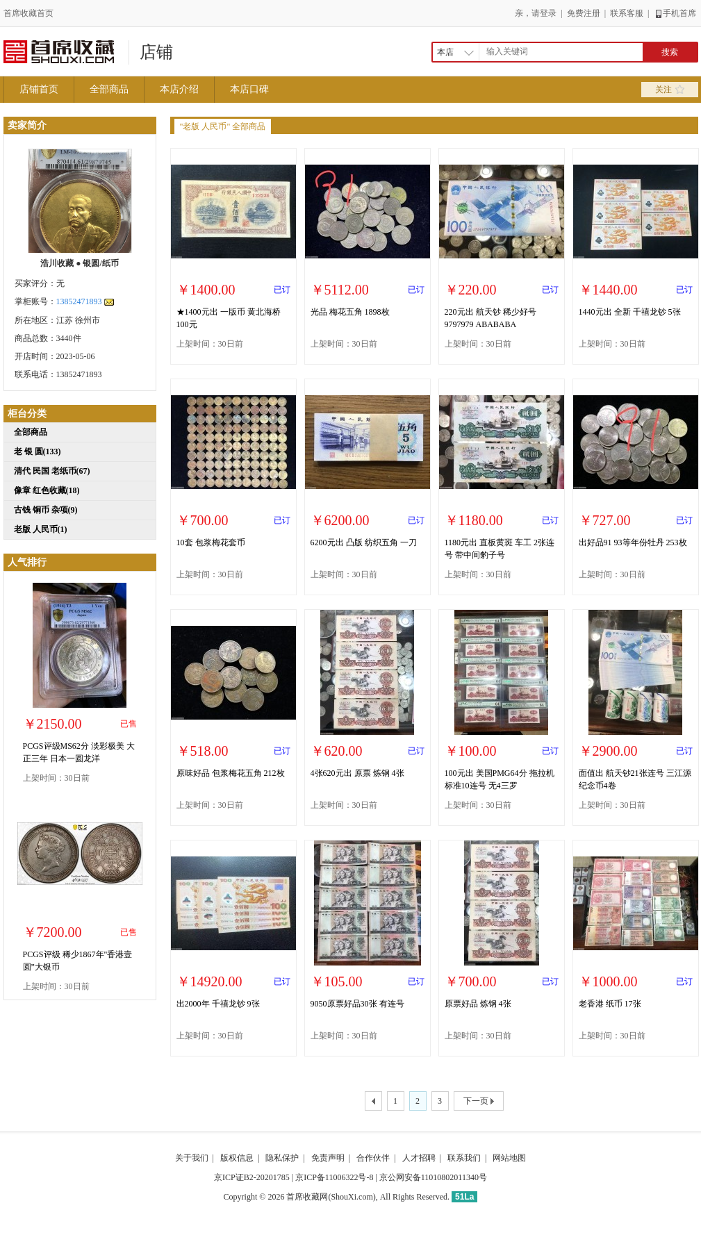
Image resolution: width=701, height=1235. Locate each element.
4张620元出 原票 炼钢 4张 (357, 773)
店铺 (156, 52)
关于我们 (191, 1158)
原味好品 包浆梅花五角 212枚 (230, 773)
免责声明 (328, 1158)
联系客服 (626, 13)
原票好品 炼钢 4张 (478, 1004)
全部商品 (109, 89)
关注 (669, 89)
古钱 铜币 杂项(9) (46, 510)
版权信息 (237, 1158)
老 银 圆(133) (37, 451)
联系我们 (464, 1158)
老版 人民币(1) (40, 529)
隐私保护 (282, 1158)
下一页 (478, 1102)
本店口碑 (249, 89)
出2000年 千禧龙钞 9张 (218, 1004)
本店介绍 (179, 89)
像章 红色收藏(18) (47, 490)
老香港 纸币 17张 (610, 1004)
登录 (548, 13)
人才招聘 (419, 1158)
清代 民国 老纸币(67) (52, 471)
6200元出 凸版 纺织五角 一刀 (364, 542)
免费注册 (583, 13)
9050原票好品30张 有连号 (357, 1004)
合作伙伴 (373, 1158)
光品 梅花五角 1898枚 (350, 312)
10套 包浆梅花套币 (210, 542)
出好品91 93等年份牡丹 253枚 (633, 542)
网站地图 (509, 1158)
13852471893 (79, 301)
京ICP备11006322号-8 (334, 1177)
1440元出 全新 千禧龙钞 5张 (630, 312)
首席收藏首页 (28, 13)
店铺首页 (38, 89)
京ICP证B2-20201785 (252, 1177)
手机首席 (675, 13)
